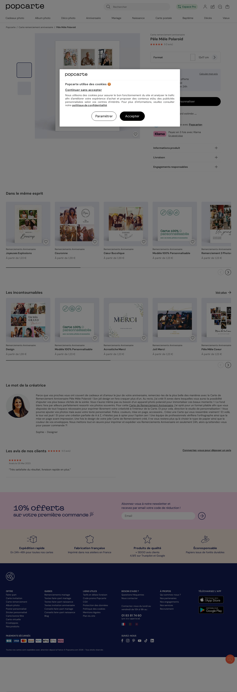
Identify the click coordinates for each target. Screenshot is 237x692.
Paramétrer (104, 116)
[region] (120, 98)
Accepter (132, 116)
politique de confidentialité (89, 105)
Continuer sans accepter (83, 90)
